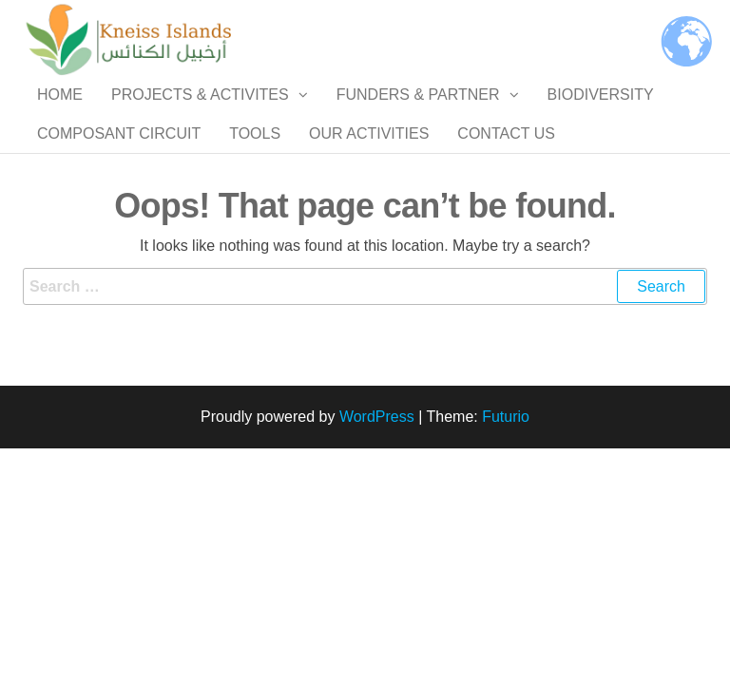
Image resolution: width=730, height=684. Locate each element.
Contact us (506, 189)
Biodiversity (601, 113)
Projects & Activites (200, 113)
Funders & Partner (418, 113)
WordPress (376, 492)
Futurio (505, 492)
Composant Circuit (119, 189)
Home (60, 113)
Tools (254, 189)
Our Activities (369, 189)
